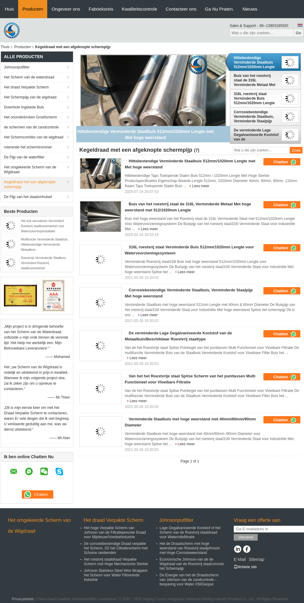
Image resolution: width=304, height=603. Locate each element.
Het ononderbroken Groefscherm (30, 117)
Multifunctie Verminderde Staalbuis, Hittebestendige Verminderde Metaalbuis (44, 244)
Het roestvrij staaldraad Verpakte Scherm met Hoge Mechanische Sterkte (116, 561)
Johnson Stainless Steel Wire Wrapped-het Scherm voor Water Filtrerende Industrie (116, 575)
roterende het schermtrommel (27, 147)
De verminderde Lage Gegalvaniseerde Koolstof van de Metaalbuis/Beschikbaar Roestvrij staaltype (256, 134)
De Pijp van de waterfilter (24, 157)
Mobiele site (245, 567)
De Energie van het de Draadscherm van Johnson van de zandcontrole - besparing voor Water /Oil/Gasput (189, 579)
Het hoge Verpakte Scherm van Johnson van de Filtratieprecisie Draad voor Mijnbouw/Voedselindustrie (115, 532)
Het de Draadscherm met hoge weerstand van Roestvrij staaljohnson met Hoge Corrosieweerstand (190, 548)
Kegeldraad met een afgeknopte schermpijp (30, 184)
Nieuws (250, 9)
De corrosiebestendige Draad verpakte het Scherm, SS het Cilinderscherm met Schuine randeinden (116, 548)
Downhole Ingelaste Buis (24, 107)
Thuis (5, 47)
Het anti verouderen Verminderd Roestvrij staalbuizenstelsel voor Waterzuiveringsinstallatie (42, 226)
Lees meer (200, 186)
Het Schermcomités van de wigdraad (33, 137)
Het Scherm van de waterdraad (29, 77)
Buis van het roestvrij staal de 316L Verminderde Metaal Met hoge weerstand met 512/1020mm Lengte (254, 80)
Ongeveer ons (65, 9)
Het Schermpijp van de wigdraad (30, 97)
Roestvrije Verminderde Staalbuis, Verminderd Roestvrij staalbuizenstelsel (44, 263)
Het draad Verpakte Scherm (26, 87)
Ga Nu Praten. (219, 9)
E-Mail (240, 559)
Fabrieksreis (101, 9)
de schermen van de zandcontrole (31, 127)
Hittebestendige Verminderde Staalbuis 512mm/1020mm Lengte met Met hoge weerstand (255, 62)
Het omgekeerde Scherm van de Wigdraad (30, 169)
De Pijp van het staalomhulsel (28, 197)
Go (298, 33)
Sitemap (256, 559)
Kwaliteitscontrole (139, 9)
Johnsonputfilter (17, 67)
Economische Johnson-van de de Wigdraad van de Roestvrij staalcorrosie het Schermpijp (192, 564)
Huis (9, 9)
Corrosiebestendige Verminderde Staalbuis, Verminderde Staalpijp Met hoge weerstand (254, 116)
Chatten (284, 162)
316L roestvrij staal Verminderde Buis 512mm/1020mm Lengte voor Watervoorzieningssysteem (256, 98)
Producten (32, 9)
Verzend (245, 537)
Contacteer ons (181, 9)
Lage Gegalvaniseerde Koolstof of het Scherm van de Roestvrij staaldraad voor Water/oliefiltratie (190, 532)
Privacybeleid (22, 599)
